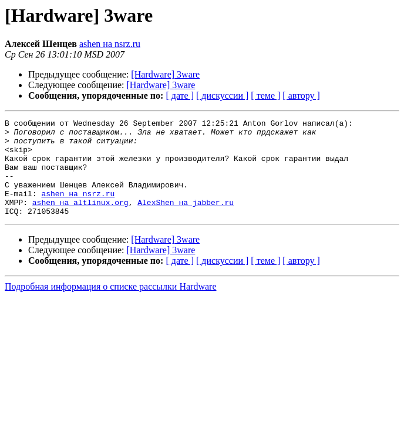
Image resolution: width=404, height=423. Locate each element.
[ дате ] (180, 95)
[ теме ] (265, 95)
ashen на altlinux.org (80, 219)
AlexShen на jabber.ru (185, 219)
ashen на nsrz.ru (109, 44)
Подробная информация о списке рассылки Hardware (111, 306)
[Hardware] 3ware (165, 74)
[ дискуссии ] (222, 95)
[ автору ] (300, 95)
